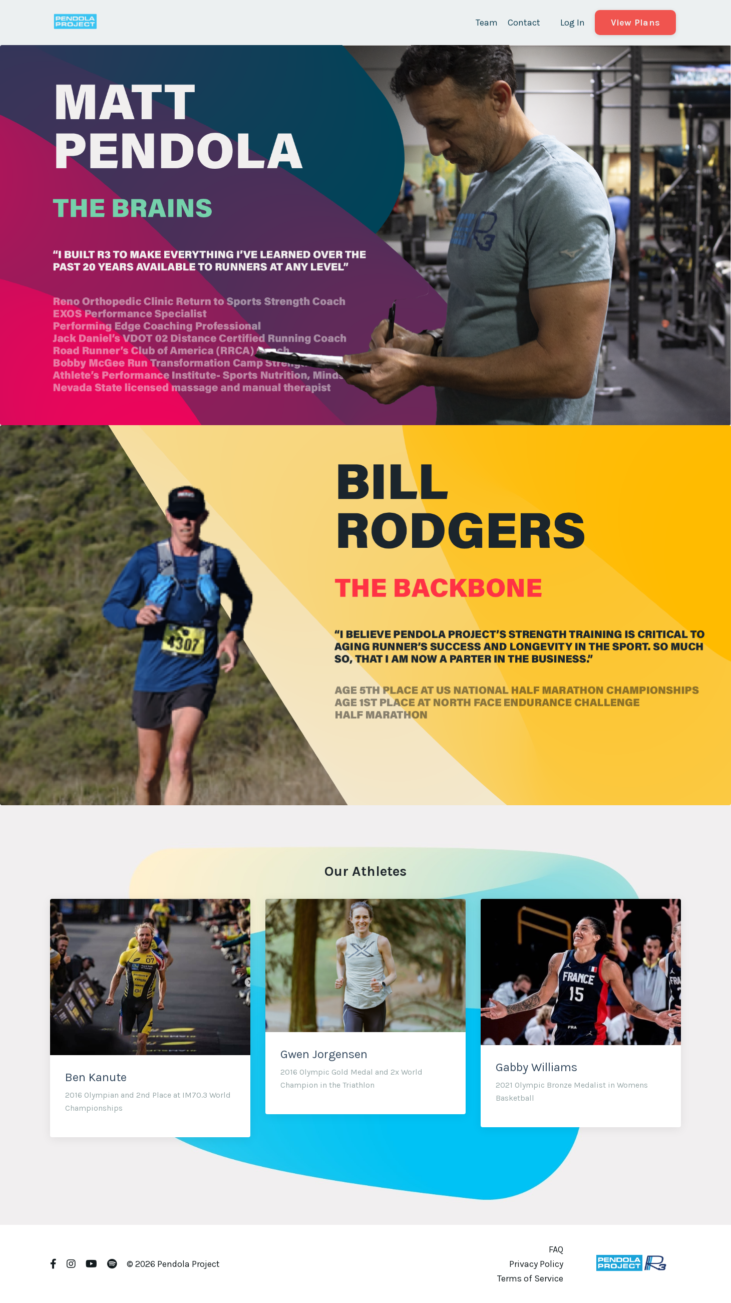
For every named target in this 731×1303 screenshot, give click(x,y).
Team (487, 22)
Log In (572, 22)
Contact (524, 22)
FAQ (556, 1249)
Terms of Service (530, 1278)
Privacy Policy (536, 1263)
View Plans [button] (635, 22)
